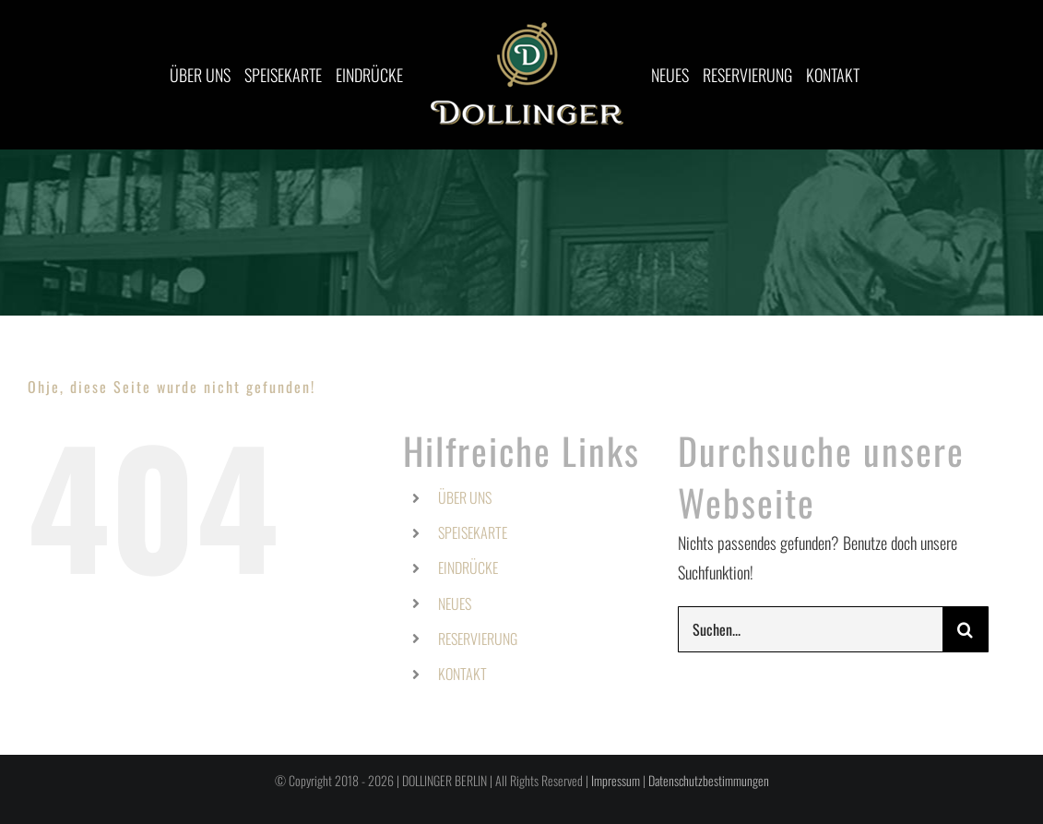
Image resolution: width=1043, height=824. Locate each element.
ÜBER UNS (465, 497)
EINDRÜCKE (468, 567)
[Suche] (965, 629)
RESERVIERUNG (477, 638)
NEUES (454, 603)
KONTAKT (462, 674)
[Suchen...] (810, 629)
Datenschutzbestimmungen (708, 780)
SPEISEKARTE (472, 532)
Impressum (615, 780)
